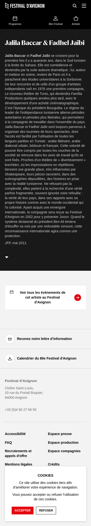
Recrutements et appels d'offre (18, 453)
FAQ (8, 442)
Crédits (54, 464)
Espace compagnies (64, 451)
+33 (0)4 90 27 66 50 (20, 410)
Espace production (63, 442)
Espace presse (60, 434)
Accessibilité (15, 434)
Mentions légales (18, 464)
